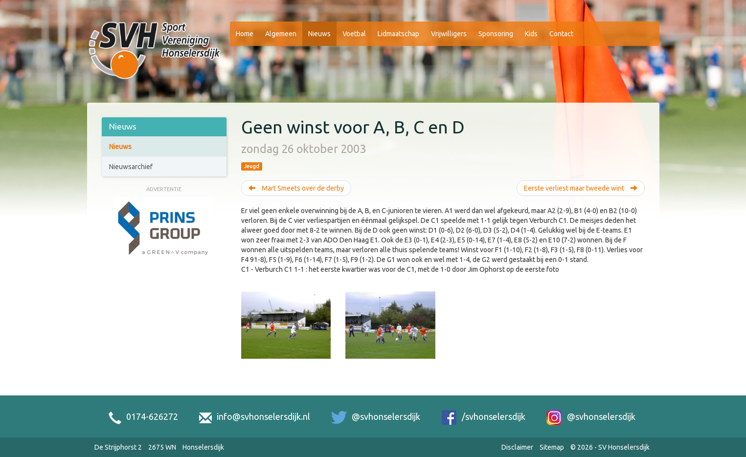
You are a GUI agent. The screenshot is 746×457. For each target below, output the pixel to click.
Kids (531, 34)
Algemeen (280, 34)
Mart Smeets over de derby (296, 188)
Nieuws (319, 34)
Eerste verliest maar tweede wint (580, 188)
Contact (561, 34)
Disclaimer (517, 447)
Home (244, 34)
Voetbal (354, 34)
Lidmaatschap (398, 34)
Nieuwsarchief (131, 167)
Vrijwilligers (449, 34)
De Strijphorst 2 (118, 447)
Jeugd (251, 166)
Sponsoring (495, 34)
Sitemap (552, 447)
